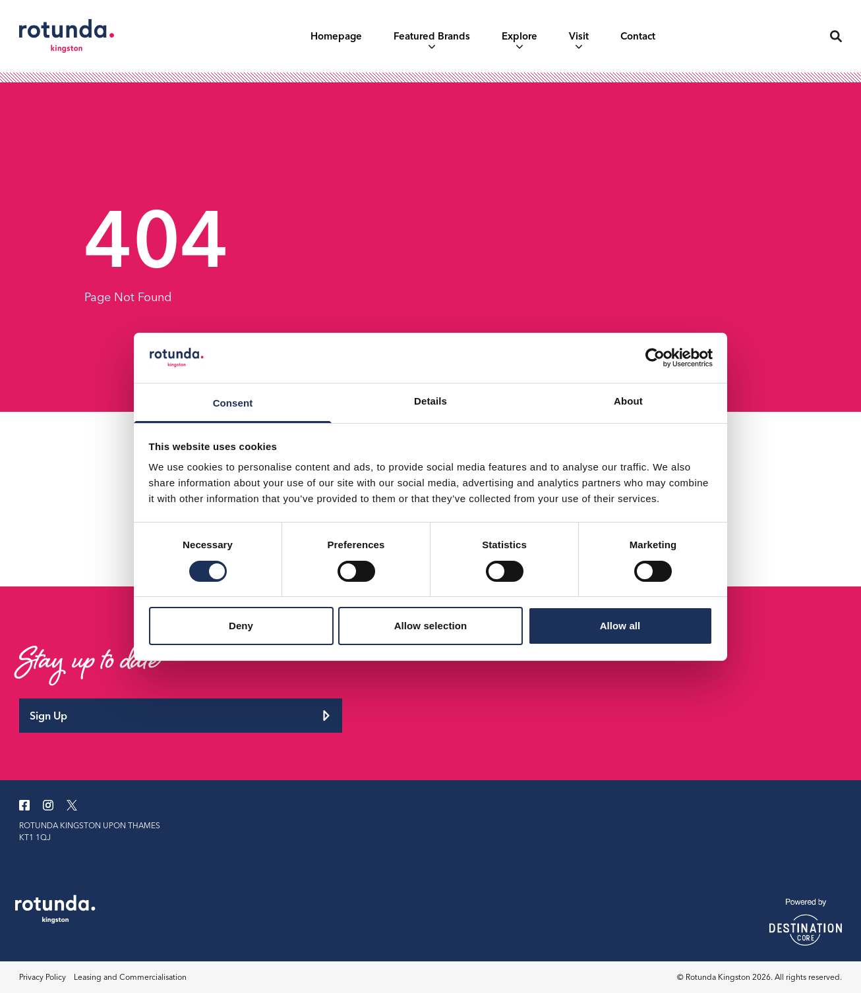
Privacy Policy (42, 977)
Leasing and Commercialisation (130, 977)
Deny (241, 625)
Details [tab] (430, 401)
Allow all (620, 625)
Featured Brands (432, 39)
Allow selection (430, 625)
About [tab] (628, 401)
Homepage (336, 36)
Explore (519, 39)
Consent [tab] (233, 403)
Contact (637, 36)
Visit (579, 39)
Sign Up (181, 715)
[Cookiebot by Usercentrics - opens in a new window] (655, 358)
